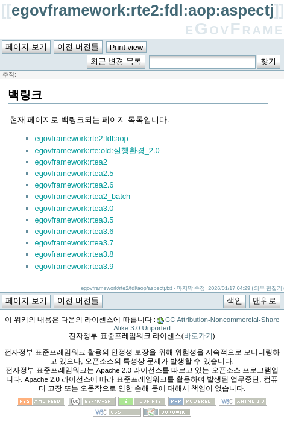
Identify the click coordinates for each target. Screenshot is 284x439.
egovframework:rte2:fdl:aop (81, 138)
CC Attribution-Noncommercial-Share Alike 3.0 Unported (196, 324)
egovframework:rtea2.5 (74, 173)
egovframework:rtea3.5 (74, 219)
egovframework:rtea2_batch (83, 196)
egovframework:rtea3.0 (74, 208)
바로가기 (198, 336)
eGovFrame (234, 28)
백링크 (25, 95)
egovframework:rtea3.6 (74, 231)
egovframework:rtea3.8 (74, 254)
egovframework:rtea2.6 (74, 184)
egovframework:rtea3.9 (74, 266)
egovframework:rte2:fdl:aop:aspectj (142, 10)
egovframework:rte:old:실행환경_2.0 (97, 150)
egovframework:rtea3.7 (74, 242)
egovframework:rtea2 (71, 161)
